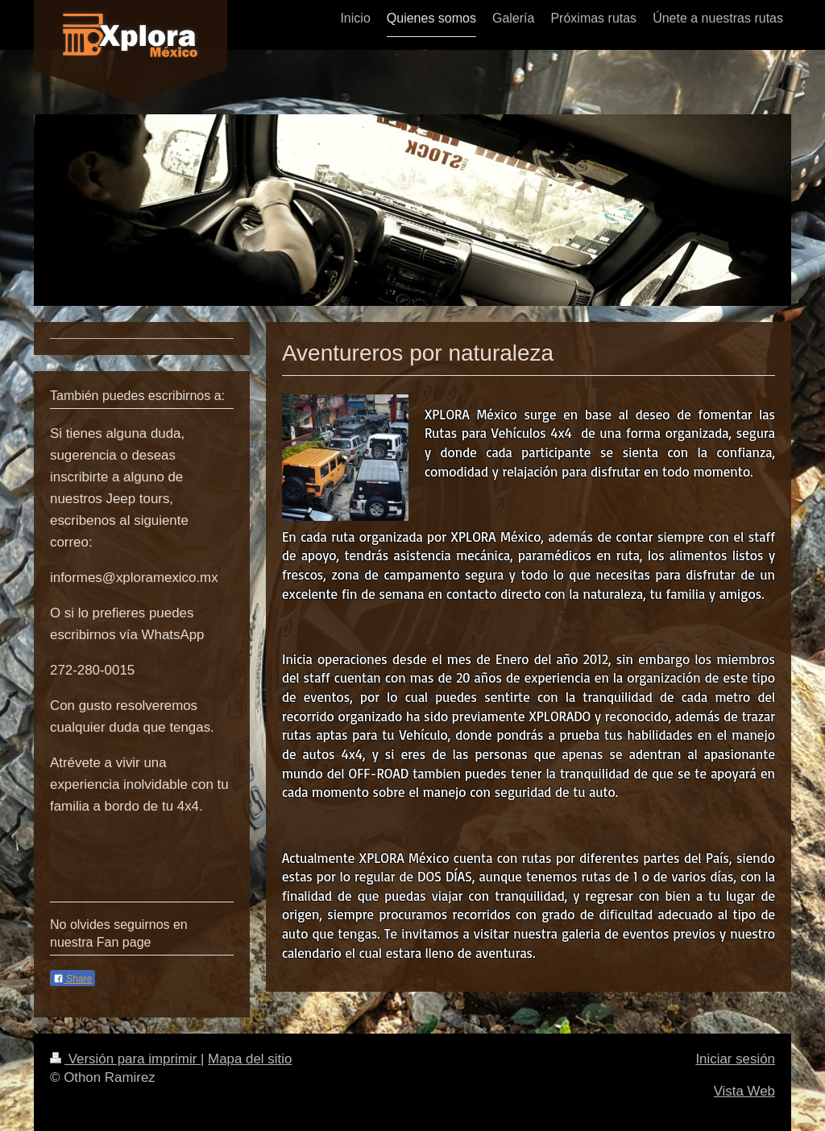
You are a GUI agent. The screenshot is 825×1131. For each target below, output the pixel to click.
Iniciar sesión (735, 1059)
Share (72, 978)
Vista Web (744, 1091)
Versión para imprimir (125, 1059)
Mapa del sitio (250, 1059)
